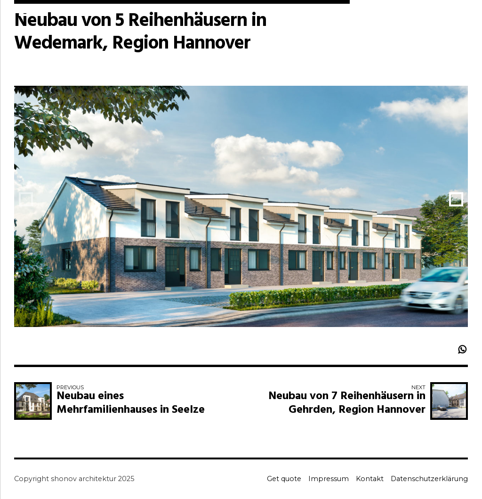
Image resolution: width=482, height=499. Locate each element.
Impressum (328, 478)
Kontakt (370, 478)
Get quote (284, 478)
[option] (241, 213)
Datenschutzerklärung (429, 478)
